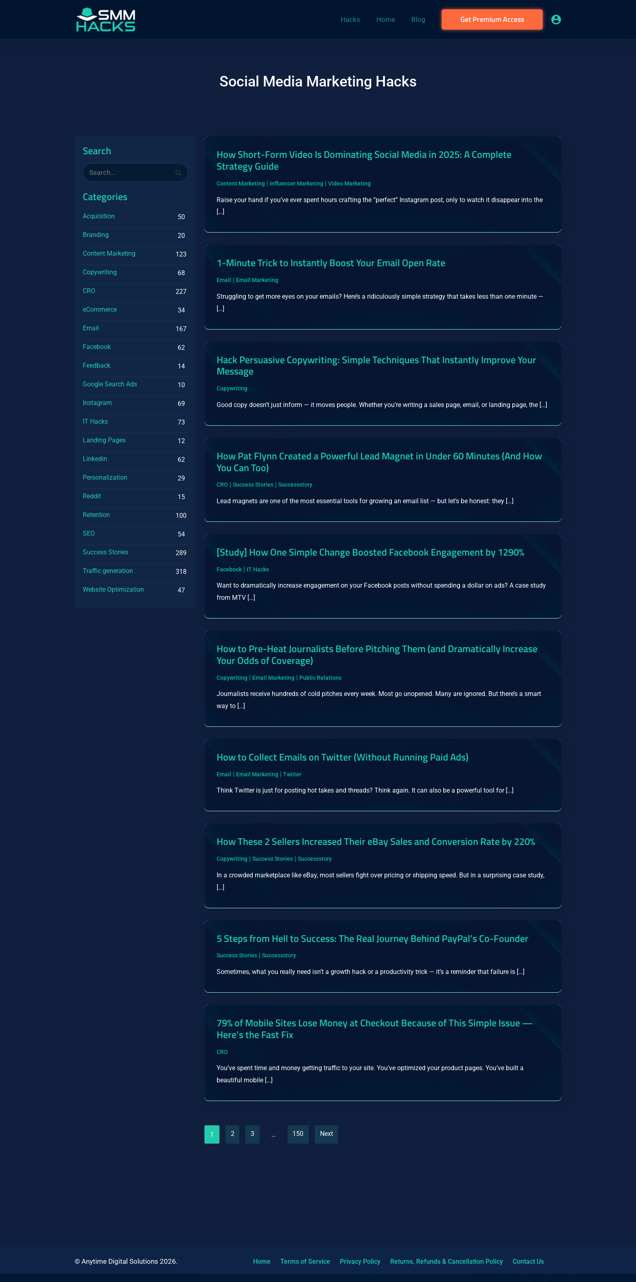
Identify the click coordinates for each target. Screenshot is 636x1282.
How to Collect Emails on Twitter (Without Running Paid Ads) (353, 797)
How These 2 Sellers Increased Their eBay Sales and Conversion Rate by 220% (377, 889)
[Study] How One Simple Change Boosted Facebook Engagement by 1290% (368, 581)
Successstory (295, 506)
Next (330, 1208)
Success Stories (105, 552)
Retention (96, 515)
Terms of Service (299, 1261)
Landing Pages (104, 440)
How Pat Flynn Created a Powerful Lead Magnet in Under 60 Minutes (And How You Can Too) (382, 482)
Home (259, 1261)
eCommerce (100, 309)
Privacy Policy (351, 1261)
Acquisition (99, 216)
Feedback (96, 365)
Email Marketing (257, 284)
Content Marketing (109, 253)
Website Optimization (113, 589)
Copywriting (100, 272)
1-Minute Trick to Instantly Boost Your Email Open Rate (340, 266)
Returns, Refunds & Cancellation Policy (434, 1261)
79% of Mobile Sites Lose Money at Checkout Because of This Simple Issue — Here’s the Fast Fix (382, 1100)
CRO (89, 291)
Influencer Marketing (296, 185)
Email (91, 328)
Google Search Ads (110, 384)
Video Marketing (349, 185)
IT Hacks (95, 421)
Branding (96, 235)
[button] (492, 19)
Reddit (92, 496)
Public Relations (320, 717)
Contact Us (512, 1261)
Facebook (97, 347)
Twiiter (292, 815)
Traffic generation (108, 571)
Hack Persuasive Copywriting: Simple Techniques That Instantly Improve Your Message (378, 371)
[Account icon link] (556, 19)
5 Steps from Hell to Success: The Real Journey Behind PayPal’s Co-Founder (367, 1001)
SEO (89, 533)
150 (300, 1208)
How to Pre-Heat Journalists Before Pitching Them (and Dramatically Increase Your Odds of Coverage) (370, 692)
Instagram (97, 403)
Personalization (105, 477)
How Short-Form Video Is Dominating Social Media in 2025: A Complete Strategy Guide (377, 161)
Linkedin (95, 459)
